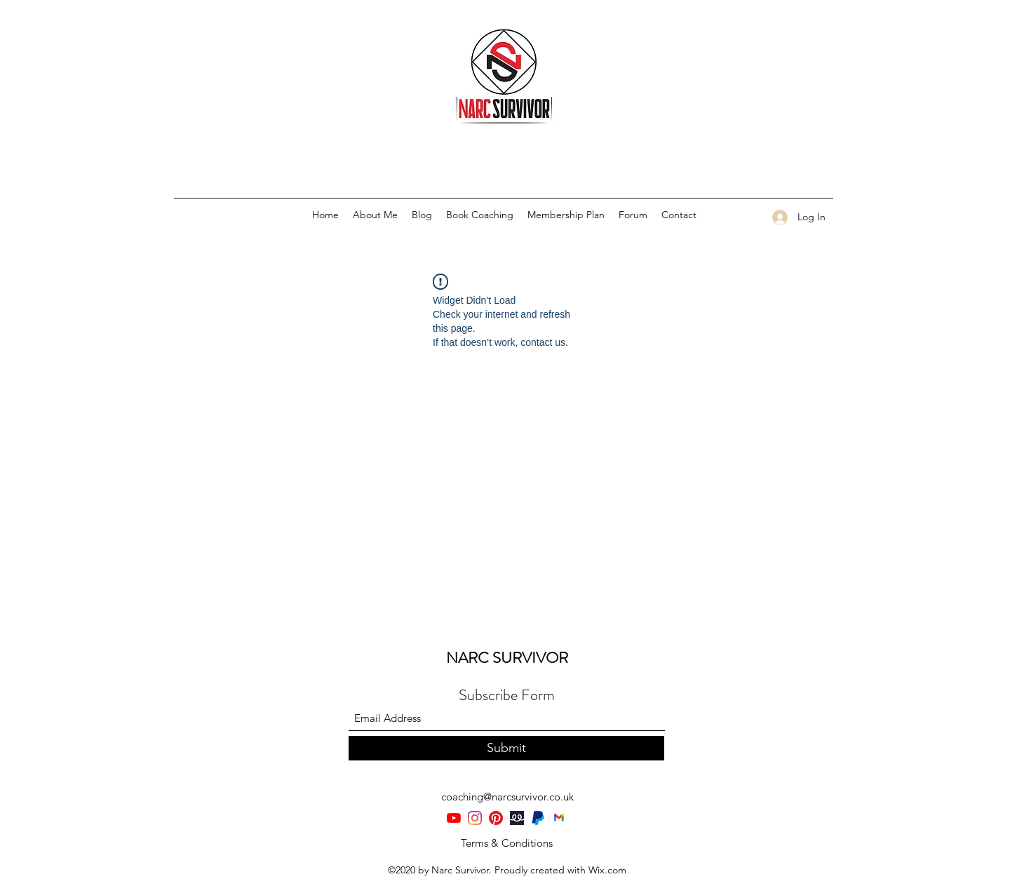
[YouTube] (454, 818)
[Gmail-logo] (559, 818)
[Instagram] (475, 818)
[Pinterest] (496, 818)
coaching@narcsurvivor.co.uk (507, 796)
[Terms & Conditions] (506, 843)
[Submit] (506, 748)
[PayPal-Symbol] (538, 818)
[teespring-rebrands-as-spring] (517, 818)
